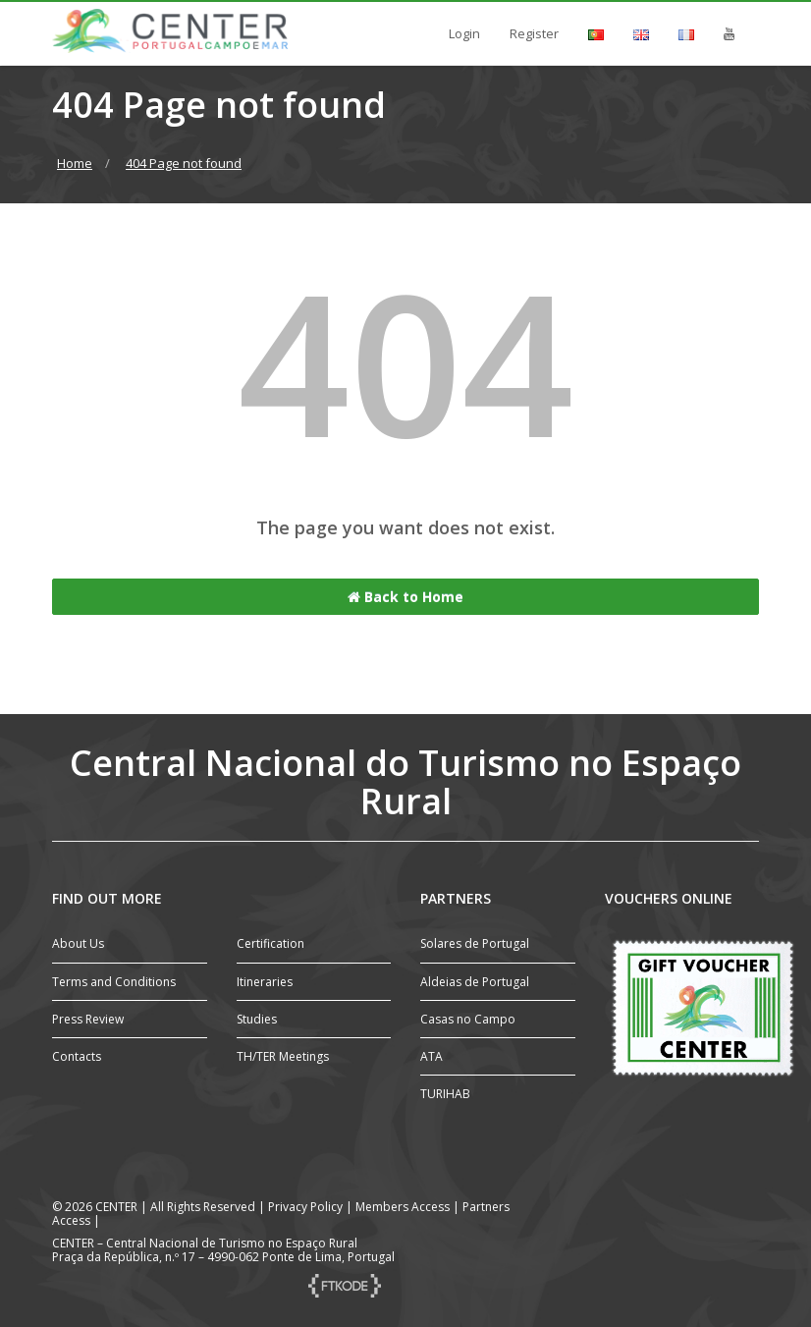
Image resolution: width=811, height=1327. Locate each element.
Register (534, 33)
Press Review (88, 1019)
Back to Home (405, 596)
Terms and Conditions (114, 981)
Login (464, 33)
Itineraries (265, 981)
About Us (78, 943)
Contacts (76, 1056)
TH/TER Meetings (283, 1056)
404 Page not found (184, 163)
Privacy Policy (305, 1206)
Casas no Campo (467, 1019)
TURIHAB (445, 1093)
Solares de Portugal (474, 943)
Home (74, 163)
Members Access (404, 1206)
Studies (257, 1019)
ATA (431, 1056)
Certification (270, 943)
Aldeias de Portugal (474, 981)
